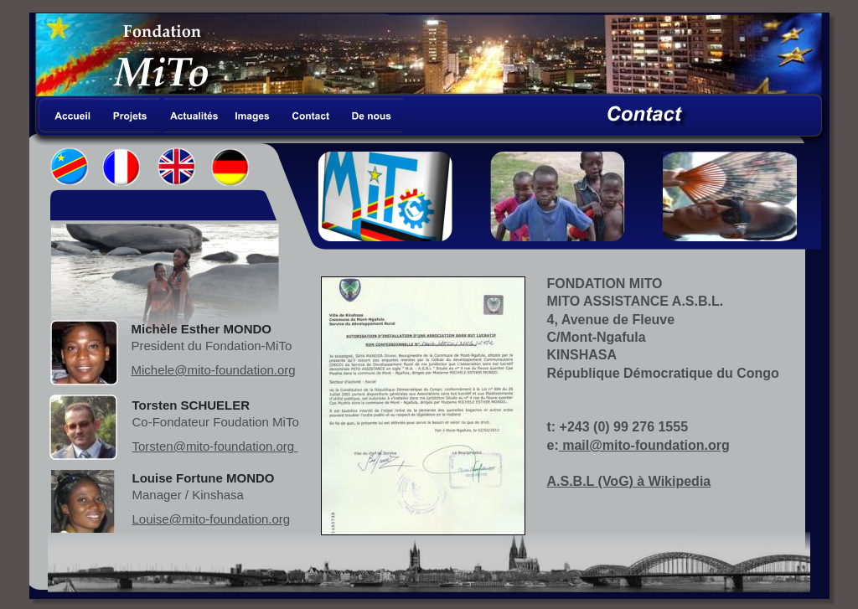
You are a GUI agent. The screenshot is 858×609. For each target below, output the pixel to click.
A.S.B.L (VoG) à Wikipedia (629, 481)
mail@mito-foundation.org (644, 445)
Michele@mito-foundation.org (214, 370)
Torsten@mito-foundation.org (215, 446)
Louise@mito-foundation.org (211, 519)
